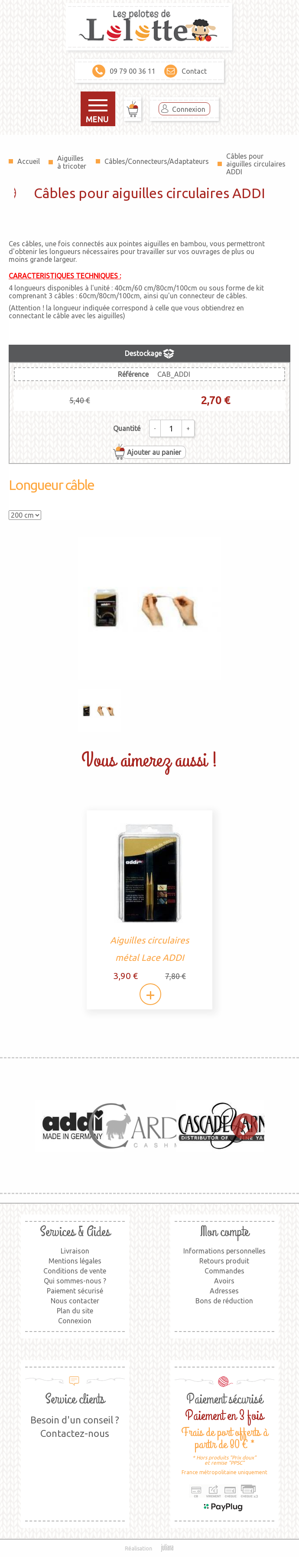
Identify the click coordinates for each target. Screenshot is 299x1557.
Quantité (126, 428)
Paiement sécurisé (75, 1291)
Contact (185, 71)
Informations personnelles (224, 1251)
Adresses (224, 1291)
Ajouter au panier (154, 452)
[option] (73, 1126)
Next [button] (240, 1125)
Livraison (75, 1251)
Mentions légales (75, 1261)
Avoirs (224, 1281)
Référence (133, 374)
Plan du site (75, 1311)
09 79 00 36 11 (124, 71)
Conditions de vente (74, 1271)
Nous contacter (75, 1301)
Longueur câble (51, 485)
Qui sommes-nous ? (75, 1281)
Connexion (188, 109)
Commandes (224, 1271)
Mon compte (224, 1232)
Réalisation (150, 1548)
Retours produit (224, 1261)
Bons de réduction (224, 1301)
